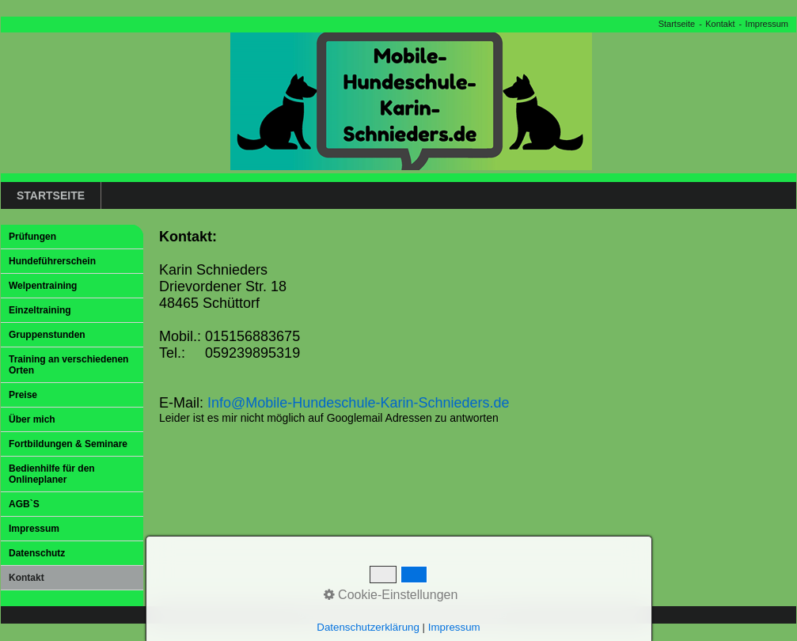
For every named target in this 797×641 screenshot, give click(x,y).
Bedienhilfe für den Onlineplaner (52, 474)
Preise (23, 394)
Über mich (32, 419)
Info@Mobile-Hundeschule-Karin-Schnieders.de (358, 403)
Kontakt (719, 23)
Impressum (767, 23)
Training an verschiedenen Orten (68, 365)
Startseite (676, 23)
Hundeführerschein (52, 261)
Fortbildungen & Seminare (68, 443)
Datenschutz (37, 553)
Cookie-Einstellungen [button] (391, 594)
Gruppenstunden (47, 334)
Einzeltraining (40, 310)
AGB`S (24, 504)
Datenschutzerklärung (368, 627)
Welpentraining (43, 285)
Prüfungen (32, 236)
